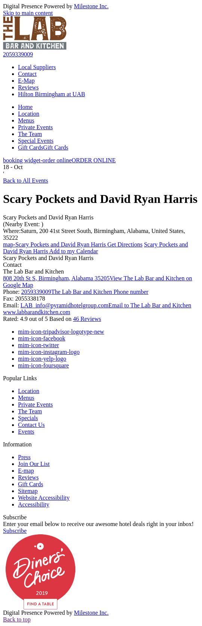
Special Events (36, 141)
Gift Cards (43, 147)
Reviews (28, 87)
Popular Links (20, 378)
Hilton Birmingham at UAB (51, 94)
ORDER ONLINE (59, 160)
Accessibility (33, 504)
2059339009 (18, 54)
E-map (26, 470)
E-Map (26, 80)
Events (26, 431)
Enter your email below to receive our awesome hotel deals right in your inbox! (98, 524)
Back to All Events (25, 180)
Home (25, 107)
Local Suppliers (37, 67)
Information (17, 444)
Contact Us (31, 425)
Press (24, 457)
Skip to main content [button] (28, 13)
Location (28, 113)
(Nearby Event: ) (23, 224)
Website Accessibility (44, 497)
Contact (27, 74)
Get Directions (72, 244)
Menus (26, 120)
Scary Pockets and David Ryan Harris (48, 217)
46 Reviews (87, 319)
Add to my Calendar (95, 247)
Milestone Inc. (91, 6)
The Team (30, 134)
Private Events (35, 127)
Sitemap (27, 491)
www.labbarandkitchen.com (36, 312)
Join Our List (33, 464)
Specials (28, 418)
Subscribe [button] (15, 531)
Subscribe (15, 517)
